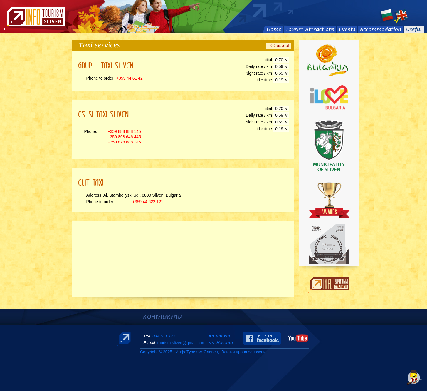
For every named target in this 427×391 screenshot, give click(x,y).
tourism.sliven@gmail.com (181, 342)
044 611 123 (163, 336)
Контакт (220, 335)
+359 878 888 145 (124, 142)
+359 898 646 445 (124, 136)
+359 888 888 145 (124, 131)
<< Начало (221, 342)
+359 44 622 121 (148, 201)
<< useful (279, 45)
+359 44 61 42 (129, 78)
